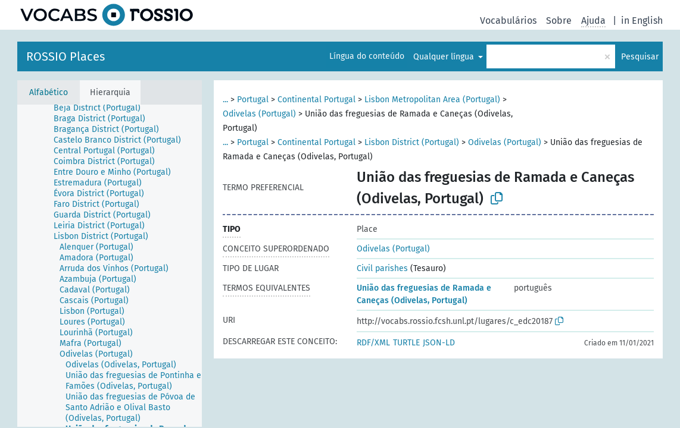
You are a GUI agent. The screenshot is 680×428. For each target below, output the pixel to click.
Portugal (253, 100)
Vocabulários (508, 20)
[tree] (109, 266)
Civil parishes (382, 268)
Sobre (559, 20)
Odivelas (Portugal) (259, 114)
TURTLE (406, 343)
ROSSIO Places (65, 56)
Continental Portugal (316, 100)
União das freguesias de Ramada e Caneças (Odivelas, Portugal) (424, 294)
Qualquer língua (444, 57)
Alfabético (48, 92)
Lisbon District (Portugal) (411, 142)
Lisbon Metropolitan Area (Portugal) (432, 100)
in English (642, 20)
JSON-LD (439, 343)
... (225, 100)
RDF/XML (373, 343)
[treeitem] (102, 108)
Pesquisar (640, 57)
